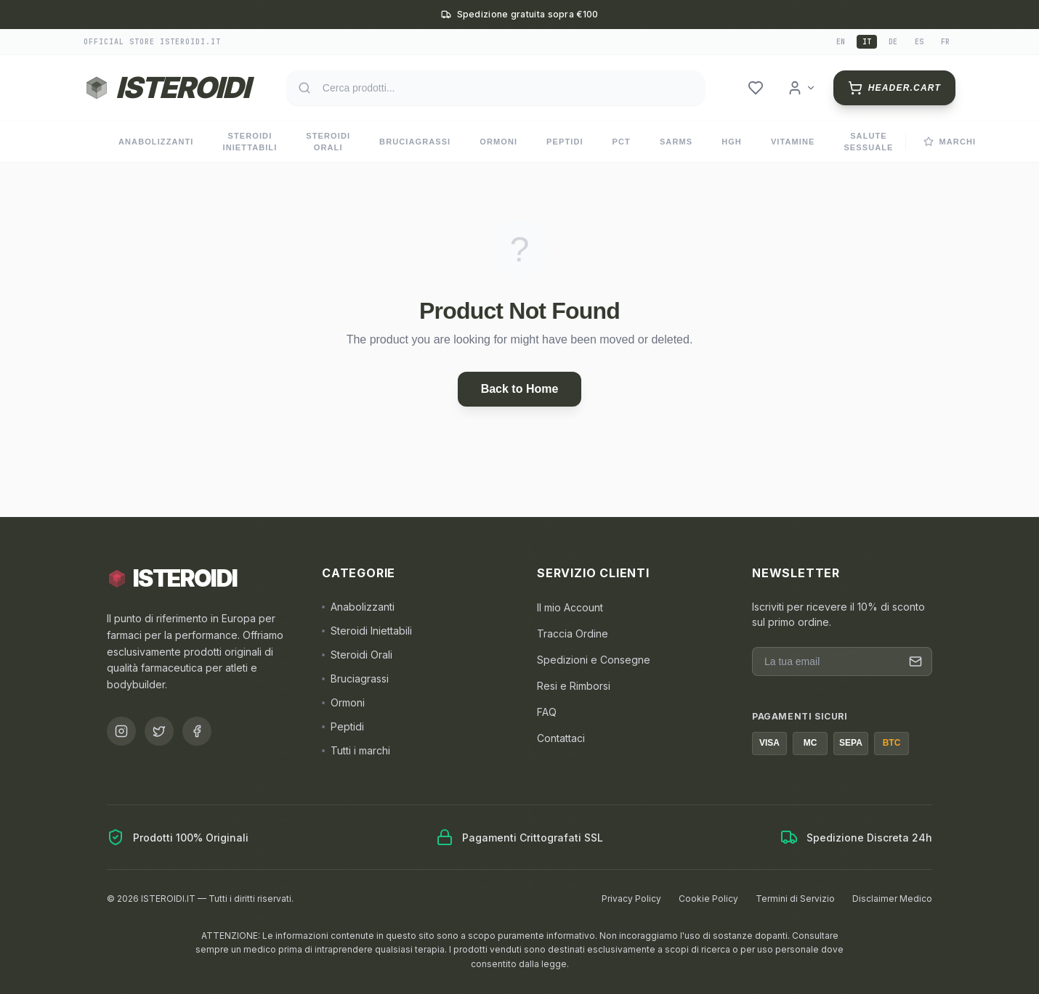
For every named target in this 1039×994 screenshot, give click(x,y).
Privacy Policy (631, 898)
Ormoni (498, 141)
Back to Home (520, 389)
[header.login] (801, 88)
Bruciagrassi (414, 141)
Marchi (950, 142)
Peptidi (564, 141)
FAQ (547, 712)
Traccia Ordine (572, 633)
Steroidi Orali (328, 141)
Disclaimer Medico (892, 898)
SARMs (676, 141)
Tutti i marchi (356, 750)
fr (945, 41)
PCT (622, 141)
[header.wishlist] (755, 88)
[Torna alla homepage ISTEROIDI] (166, 88)
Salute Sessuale (868, 141)
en (840, 41)
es (919, 41)
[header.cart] (894, 87)
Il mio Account (570, 607)
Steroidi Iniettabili (250, 141)
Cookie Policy (708, 898)
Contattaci (561, 738)
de (893, 41)
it (866, 41)
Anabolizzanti (156, 141)
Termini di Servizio (795, 898)
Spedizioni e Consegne (593, 659)
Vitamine (793, 141)
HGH (731, 141)
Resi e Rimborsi (573, 686)
